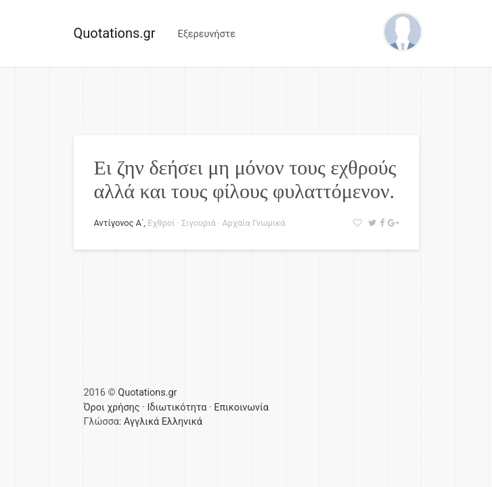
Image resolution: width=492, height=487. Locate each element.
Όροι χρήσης (112, 407)
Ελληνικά (182, 421)
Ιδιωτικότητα (176, 407)
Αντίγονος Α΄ (119, 223)
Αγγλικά (141, 421)
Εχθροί (161, 223)
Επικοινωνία (241, 407)
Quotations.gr (115, 33)
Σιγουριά (198, 223)
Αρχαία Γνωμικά (253, 223)
